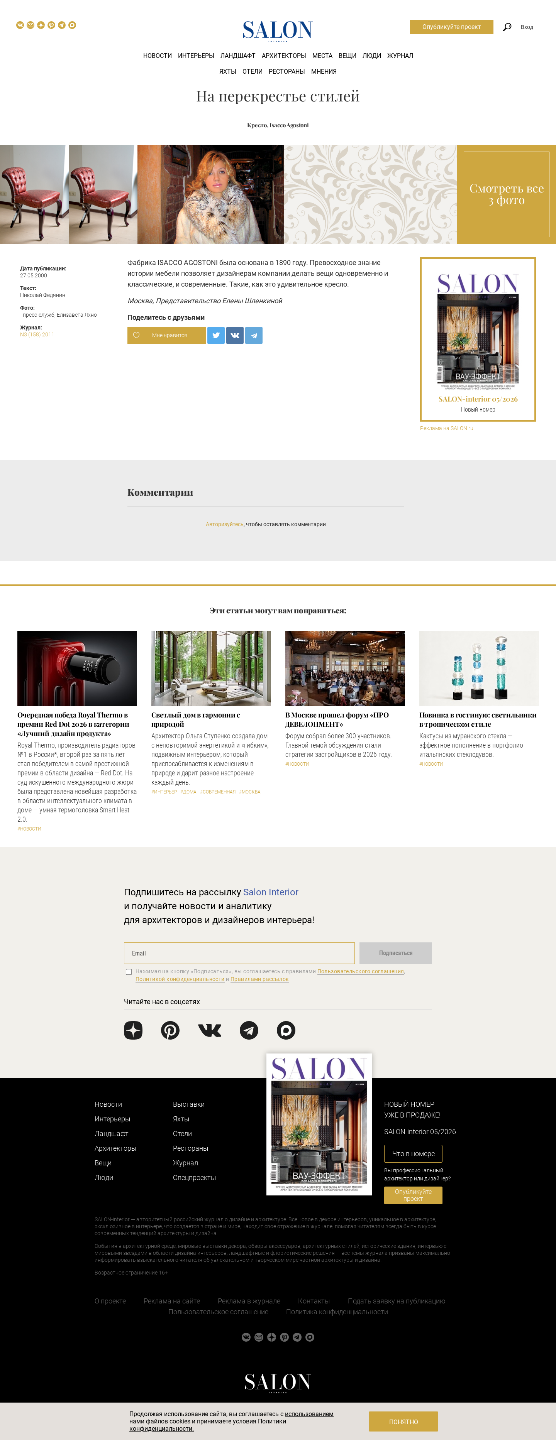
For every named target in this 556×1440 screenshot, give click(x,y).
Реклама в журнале (249, 1301)
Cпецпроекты (194, 1177)
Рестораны (287, 71)
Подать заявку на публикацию (397, 1301)
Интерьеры (196, 55)
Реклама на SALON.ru (446, 428)
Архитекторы (284, 55)
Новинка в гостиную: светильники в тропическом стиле (478, 719)
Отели (252, 71)
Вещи (347, 55)
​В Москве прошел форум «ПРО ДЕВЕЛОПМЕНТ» (337, 719)
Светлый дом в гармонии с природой (196, 719)
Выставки (189, 1104)
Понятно (403, 1422)
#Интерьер (164, 792)
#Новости (29, 829)
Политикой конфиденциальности (180, 979)
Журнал (400, 55)
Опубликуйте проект (451, 26)
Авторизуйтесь (225, 524)
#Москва (250, 792)
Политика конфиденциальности (337, 1312)
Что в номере (413, 1154)
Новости (157, 55)
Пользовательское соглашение (218, 1312)
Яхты (227, 71)
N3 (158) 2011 (37, 334)
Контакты (314, 1301)
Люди (372, 55)
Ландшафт (238, 55)
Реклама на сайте (172, 1301)
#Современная (218, 792)
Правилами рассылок (260, 979)
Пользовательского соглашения (360, 971)
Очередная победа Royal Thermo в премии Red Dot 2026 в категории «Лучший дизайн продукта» (73, 724)
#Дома (188, 792)
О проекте (110, 1301)
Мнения (324, 71)
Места (322, 55)
